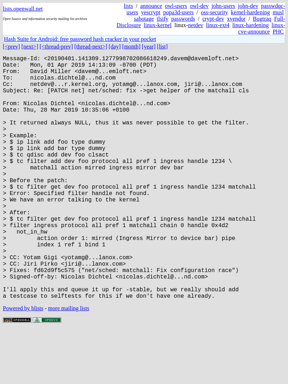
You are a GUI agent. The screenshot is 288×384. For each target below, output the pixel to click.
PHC (278, 32)
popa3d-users (178, 12)
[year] (149, 46)
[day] (115, 46)
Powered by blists (23, 362)
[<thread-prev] (56, 46)
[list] (162, 46)
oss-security (214, 12)
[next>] (29, 46)
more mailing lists (68, 362)
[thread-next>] (91, 46)
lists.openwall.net (23, 9)
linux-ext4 (218, 25)
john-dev (248, 6)
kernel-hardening (250, 12)
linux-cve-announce (261, 28)
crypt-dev (213, 19)
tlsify (162, 19)
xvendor (236, 19)
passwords (183, 19)
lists (128, 6)
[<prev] (11, 46)
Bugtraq (262, 19)
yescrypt (150, 12)
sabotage (144, 19)
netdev (195, 25)
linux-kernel (158, 25)
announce (151, 6)
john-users (223, 6)
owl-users (176, 6)
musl (278, 12)
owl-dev (199, 6)
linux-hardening (250, 25)
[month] (131, 46)
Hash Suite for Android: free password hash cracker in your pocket (80, 39)
